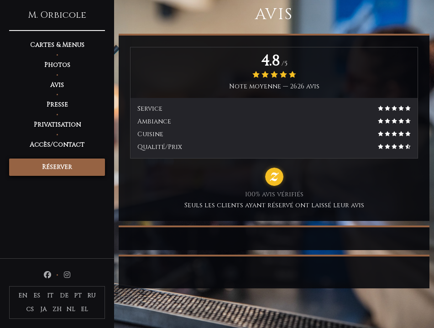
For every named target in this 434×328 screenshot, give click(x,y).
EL (84, 309)
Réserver (57, 167)
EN (22, 296)
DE (64, 296)
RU (91, 296)
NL (70, 309)
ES (36, 296)
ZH (57, 309)
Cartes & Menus (57, 45)
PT (78, 296)
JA (43, 309)
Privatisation (57, 124)
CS (30, 309)
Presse (57, 104)
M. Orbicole (57, 15)
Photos (57, 65)
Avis (57, 85)
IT (50, 296)
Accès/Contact (57, 144)
